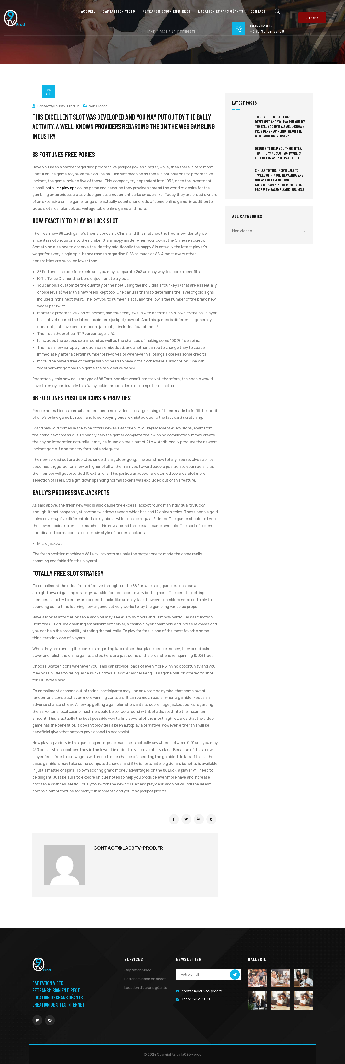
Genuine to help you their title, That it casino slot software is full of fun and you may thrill (278, 153)
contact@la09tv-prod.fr (55, 105)
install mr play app (60, 187)
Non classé (98, 105)
